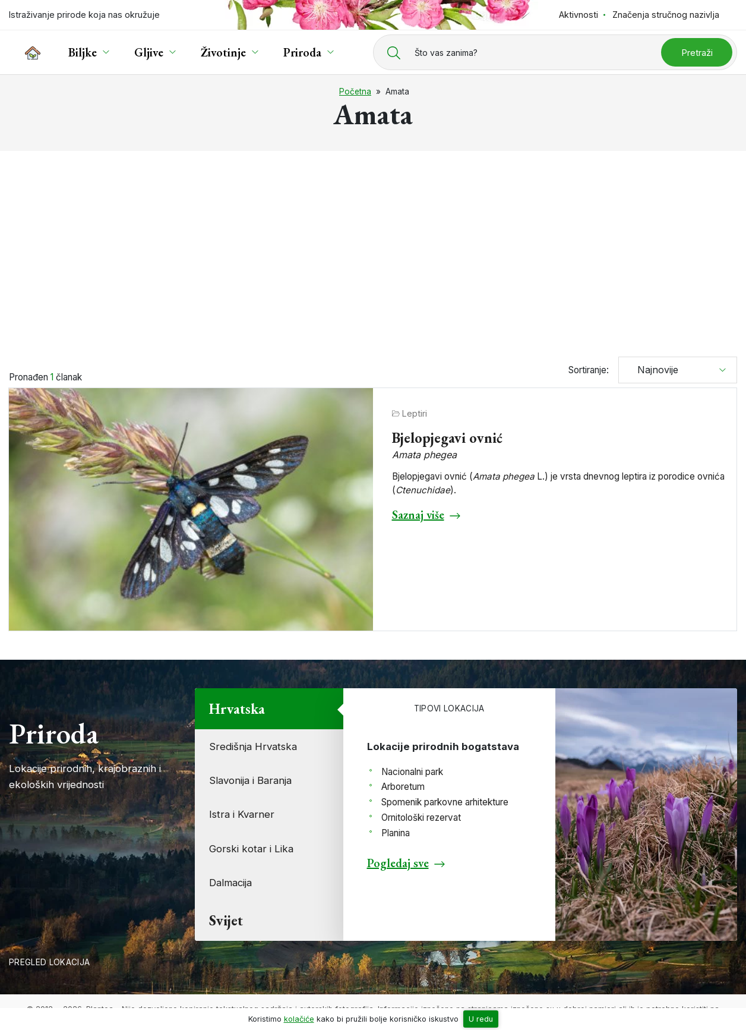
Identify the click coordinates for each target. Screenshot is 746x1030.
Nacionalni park (412, 771)
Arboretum (403, 786)
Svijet (226, 920)
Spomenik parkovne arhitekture (444, 802)
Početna (355, 91)
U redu (481, 1019)
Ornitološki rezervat (421, 817)
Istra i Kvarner (241, 814)
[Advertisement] (373, 248)
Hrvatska (237, 709)
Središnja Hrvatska (253, 746)
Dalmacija (230, 883)
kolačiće (299, 1019)
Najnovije (653, 370)
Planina (395, 833)
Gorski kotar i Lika (251, 849)
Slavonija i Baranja (250, 780)
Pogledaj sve (398, 863)
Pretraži (697, 52)
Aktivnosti (578, 15)
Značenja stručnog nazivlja (665, 15)
